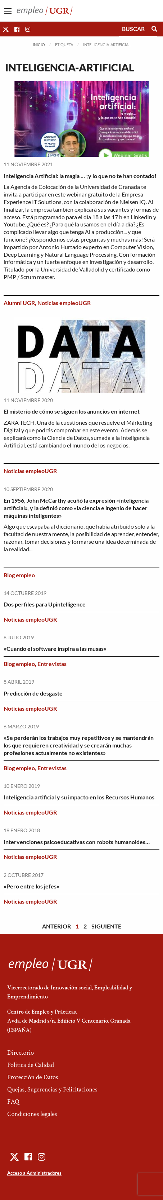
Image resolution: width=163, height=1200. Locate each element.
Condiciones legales (32, 1114)
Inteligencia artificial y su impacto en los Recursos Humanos (79, 797)
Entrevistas (52, 663)
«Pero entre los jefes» (31, 886)
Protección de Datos (32, 1077)
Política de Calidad (30, 1065)
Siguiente (106, 926)
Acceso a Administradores (34, 1173)
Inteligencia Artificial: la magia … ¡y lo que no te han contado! (80, 175)
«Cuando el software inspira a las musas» (55, 648)
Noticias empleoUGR (64, 302)
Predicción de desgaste (33, 693)
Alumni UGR (19, 302)
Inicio (39, 44)
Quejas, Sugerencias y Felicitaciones (52, 1089)
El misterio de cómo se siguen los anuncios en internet (72, 411)
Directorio (20, 1053)
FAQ (13, 1102)
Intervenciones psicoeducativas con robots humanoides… (77, 841)
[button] (6, 29)
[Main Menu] (8, 11)
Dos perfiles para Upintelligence (45, 604)
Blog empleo (19, 575)
